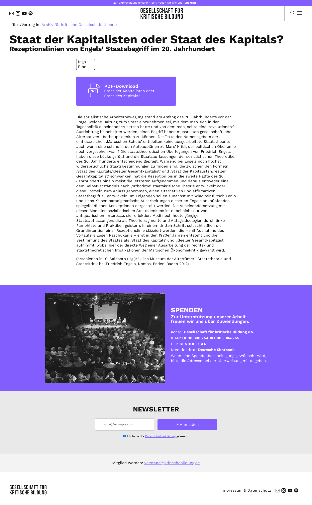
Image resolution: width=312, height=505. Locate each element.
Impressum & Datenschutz (246, 490)
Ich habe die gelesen (157, 436)
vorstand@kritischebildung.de (172, 463)
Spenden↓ (191, 2)
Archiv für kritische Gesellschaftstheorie (79, 24)
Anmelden (189, 424)
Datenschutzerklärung (160, 436)
